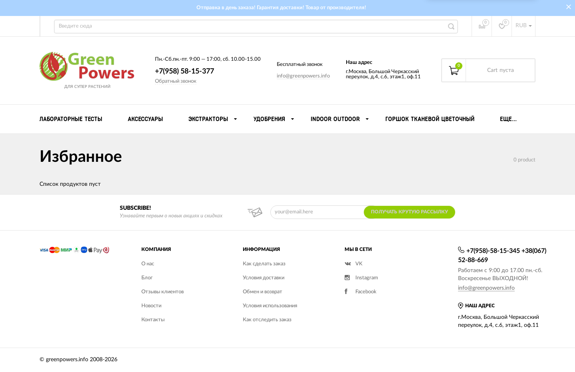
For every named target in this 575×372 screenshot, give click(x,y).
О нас (147, 264)
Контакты (153, 319)
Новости (151, 305)
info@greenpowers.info (303, 76)
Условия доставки (263, 277)
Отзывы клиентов (162, 291)
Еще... (508, 119)
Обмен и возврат (262, 291)
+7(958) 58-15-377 (184, 71)
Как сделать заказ (264, 264)
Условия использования (270, 305)
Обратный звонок (175, 81)
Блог (147, 277)
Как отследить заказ (267, 319)
